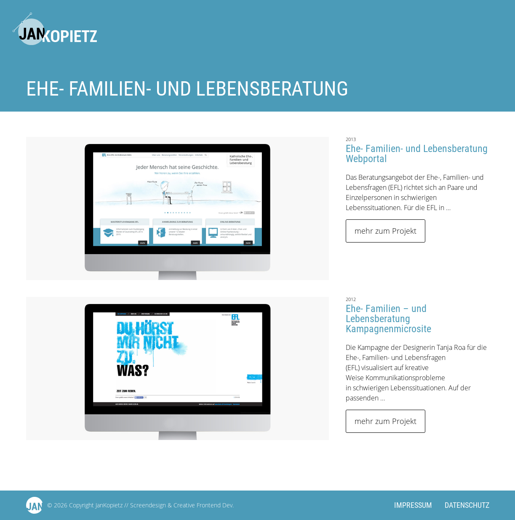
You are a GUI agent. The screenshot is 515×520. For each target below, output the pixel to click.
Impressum (413, 505)
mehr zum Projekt (385, 231)
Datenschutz (467, 505)
